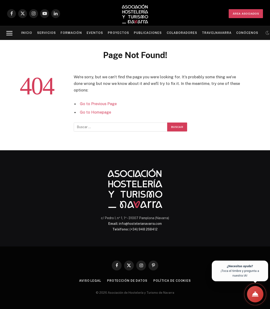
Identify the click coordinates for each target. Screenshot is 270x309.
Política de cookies (172, 280)
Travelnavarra (216, 33)
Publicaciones (148, 33)
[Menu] (9, 33)
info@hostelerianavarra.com (140, 224)
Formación (71, 33)
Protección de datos (127, 280)
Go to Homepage (95, 112)
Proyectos (118, 33)
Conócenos (247, 33)
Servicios (46, 33)
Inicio (26, 33)
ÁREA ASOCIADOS (246, 13)
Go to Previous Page (98, 103)
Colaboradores (182, 33)
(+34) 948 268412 (144, 229)
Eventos (95, 33)
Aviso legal (90, 280)
